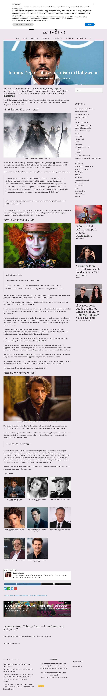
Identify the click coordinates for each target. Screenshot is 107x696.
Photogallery (79, 164)
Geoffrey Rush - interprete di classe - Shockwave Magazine (31, 636)
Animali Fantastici (18, 105)
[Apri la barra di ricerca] (90, 38)
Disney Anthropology (82, 131)
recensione (43, 595)
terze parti (39, 677)
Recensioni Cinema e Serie (84, 166)
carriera (11, 595)
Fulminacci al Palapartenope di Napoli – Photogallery (86, 231)
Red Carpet (66, 78)
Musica (35, 38)
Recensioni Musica (81, 169)
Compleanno (24, 595)
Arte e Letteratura (81, 112)
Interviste (70, 38)
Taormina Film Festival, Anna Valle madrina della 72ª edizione (88, 270)
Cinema (46, 38)
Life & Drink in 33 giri (82, 147)
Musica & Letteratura (82, 155)
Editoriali (78, 133)
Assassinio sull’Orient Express (47, 102)
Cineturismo (79, 120)
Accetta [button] (89, 691)
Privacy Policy (77, 662)
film (30, 595)
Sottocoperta (79, 186)
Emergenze (79, 136)
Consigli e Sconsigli (81, 122)
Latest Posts (12, 570)
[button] (93, 671)
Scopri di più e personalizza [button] (23, 691)
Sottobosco (79, 183)
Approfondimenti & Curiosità (85, 109)
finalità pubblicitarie (22, 680)
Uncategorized (80, 191)
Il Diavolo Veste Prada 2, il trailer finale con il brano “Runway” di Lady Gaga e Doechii (87, 311)
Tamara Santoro (19, 573)
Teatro (77, 188)
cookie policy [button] (18, 675)
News (25, 38)
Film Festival (79, 139)
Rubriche (82, 38)
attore (7, 595)
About (5, 570)
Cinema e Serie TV (81, 117)
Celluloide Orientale (82, 114)
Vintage (77, 196)
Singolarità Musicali (82, 180)
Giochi (77, 142)
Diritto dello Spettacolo (83, 128)
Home (18, 38)
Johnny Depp (36, 595)
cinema (17, 595)
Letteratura (57, 38)
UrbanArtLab (79, 194)
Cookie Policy (77, 666)
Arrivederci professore (16, 372)
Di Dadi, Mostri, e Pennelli (83, 125)
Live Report (79, 150)
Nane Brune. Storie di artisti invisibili (88, 158)
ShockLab (78, 177)
